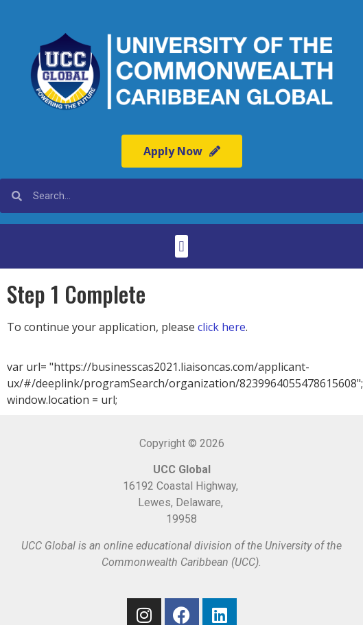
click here (222, 326)
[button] (181, 246)
